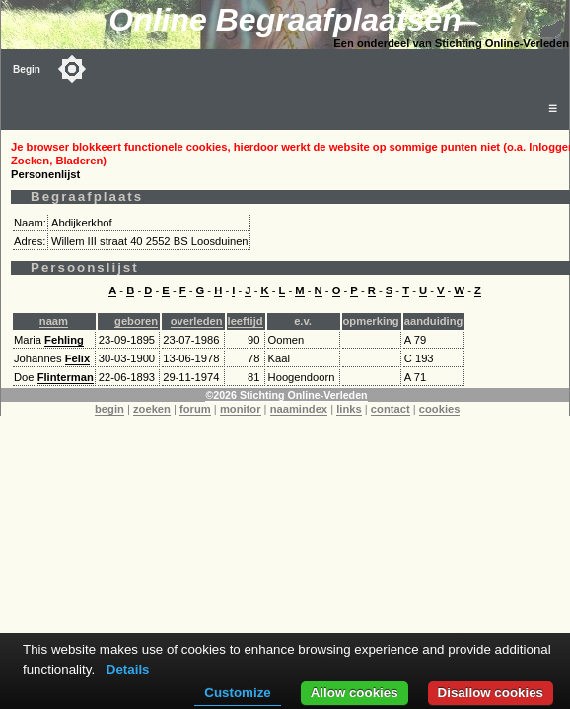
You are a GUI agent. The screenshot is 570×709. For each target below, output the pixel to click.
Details (128, 669)
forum (195, 409)
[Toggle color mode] (72, 69)
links (349, 409)
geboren (136, 321)
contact (390, 409)
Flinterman (65, 377)
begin (109, 409)
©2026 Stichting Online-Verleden (286, 395)
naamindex (298, 409)
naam (53, 321)
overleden (197, 321)
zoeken (152, 409)
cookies (440, 409)
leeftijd (245, 321)
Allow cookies (354, 692)
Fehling (64, 340)
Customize (237, 692)
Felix (78, 358)
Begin (26, 69)
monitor (240, 409)
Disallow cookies (490, 692)
